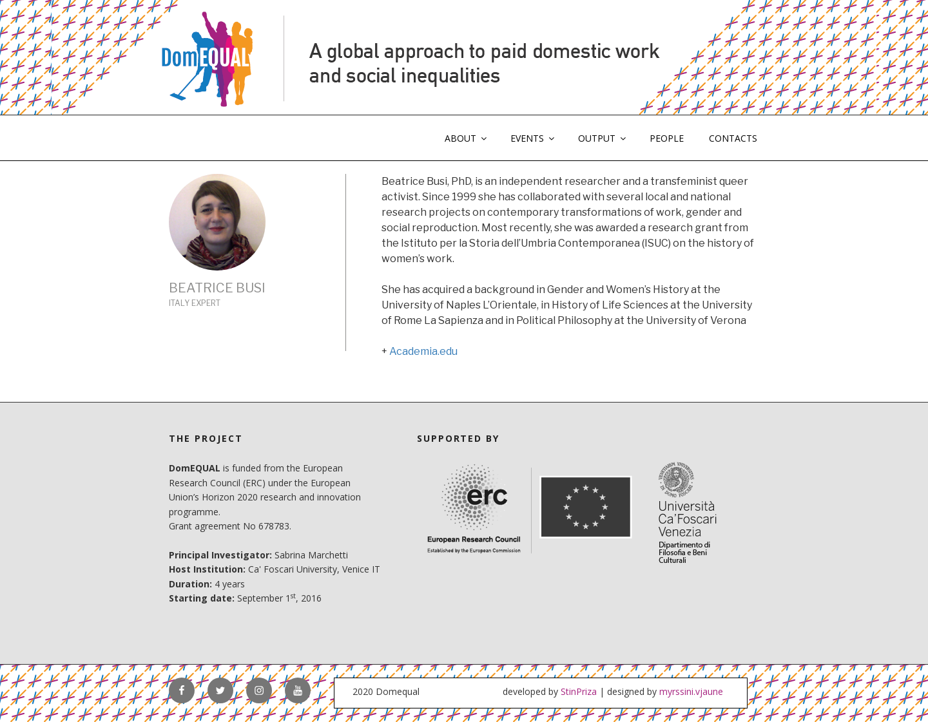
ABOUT (466, 138)
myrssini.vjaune (691, 691)
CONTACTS (733, 138)
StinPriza (579, 691)
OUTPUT (603, 138)
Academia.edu (423, 351)
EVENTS (533, 138)
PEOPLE (667, 138)
